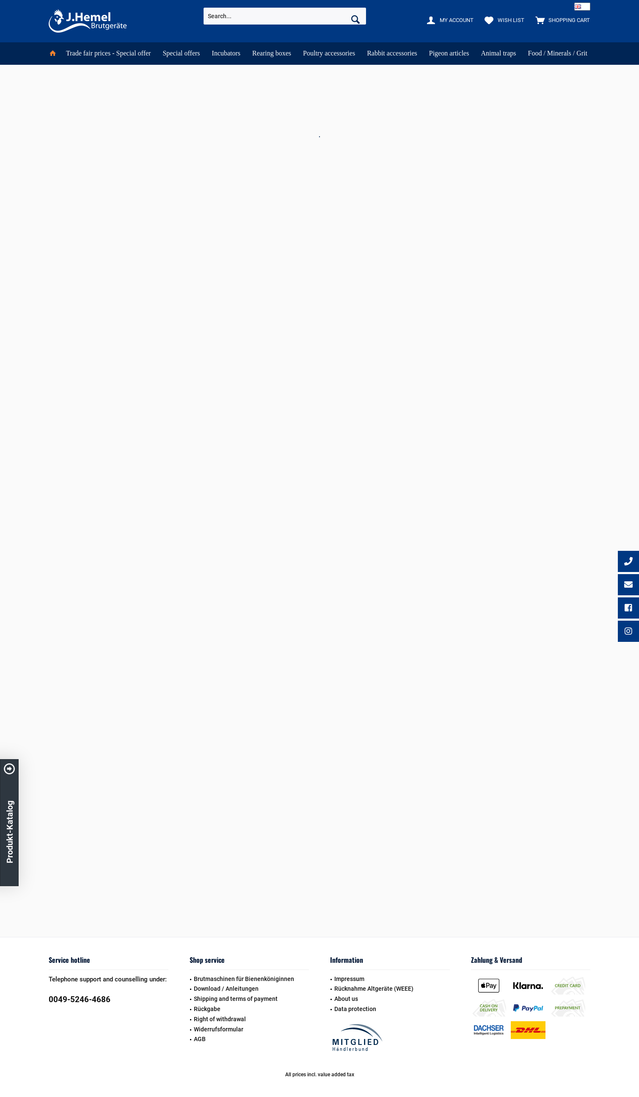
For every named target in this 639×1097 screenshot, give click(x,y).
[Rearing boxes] (271, 53)
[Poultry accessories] (329, 53)
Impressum (349, 978)
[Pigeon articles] (449, 53)
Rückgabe (207, 1009)
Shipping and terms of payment (236, 998)
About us (346, 998)
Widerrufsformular (218, 1029)
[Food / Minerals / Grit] (557, 53)
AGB (200, 1039)
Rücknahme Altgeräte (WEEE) (373, 988)
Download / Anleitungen (226, 988)
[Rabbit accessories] (392, 53)
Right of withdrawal (220, 1019)
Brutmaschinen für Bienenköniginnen (244, 978)
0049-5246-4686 (79, 999)
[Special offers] (181, 53)
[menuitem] (560, 19)
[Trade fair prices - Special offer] (108, 53)
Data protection (355, 1009)
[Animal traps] (498, 53)
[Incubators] (226, 53)
